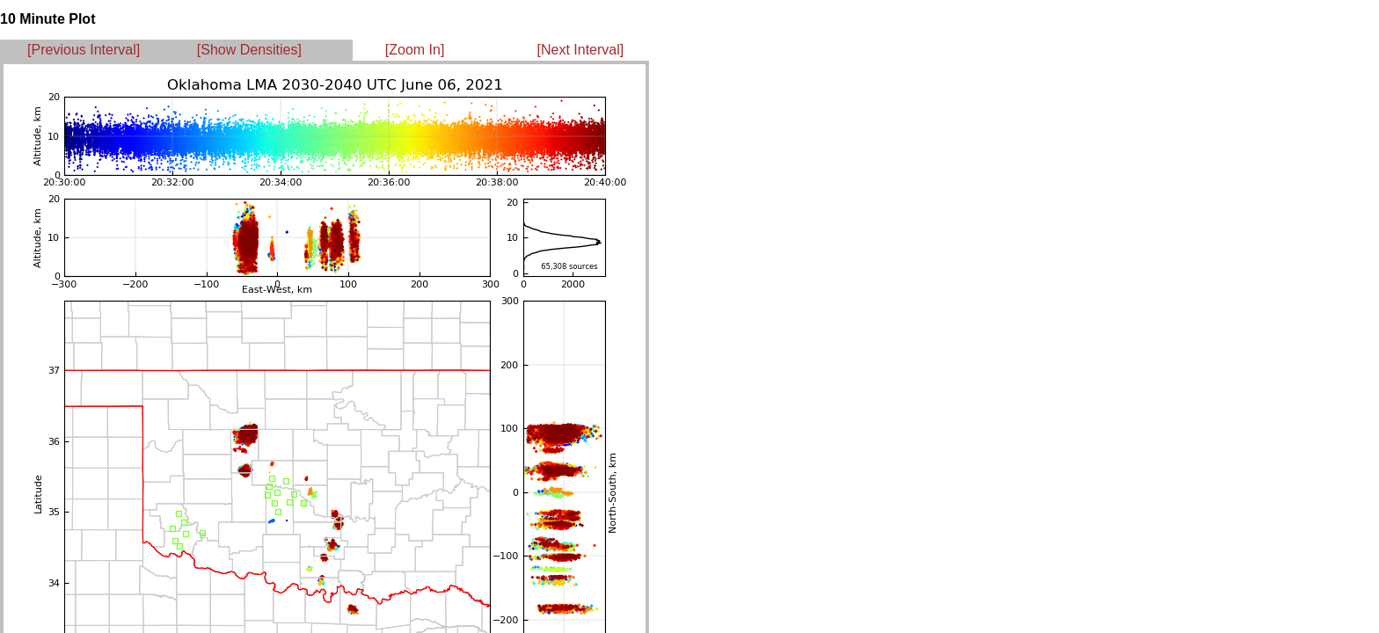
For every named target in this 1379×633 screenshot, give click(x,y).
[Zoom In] (415, 49)
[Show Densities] (249, 49)
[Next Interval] (580, 49)
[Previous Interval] (83, 49)
